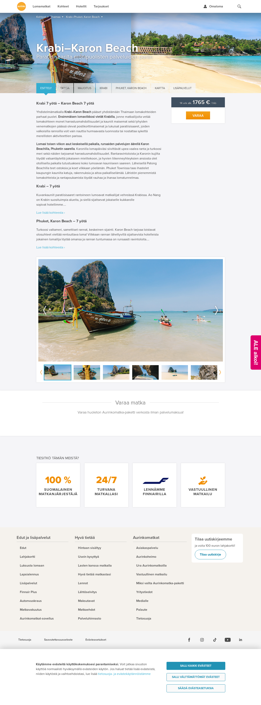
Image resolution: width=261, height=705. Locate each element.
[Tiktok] (214, 639)
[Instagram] (202, 639)
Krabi (103, 88)
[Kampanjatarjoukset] (256, 352)
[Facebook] (189, 639)
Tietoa (64, 88)
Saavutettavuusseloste (58, 639)
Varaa (198, 115)
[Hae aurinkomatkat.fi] (239, 6)
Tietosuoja (24, 639)
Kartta (160, 88)
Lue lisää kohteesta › (50, 213)
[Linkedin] (240, 639)
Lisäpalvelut (182, 88)
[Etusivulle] (21, 6)
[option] (130, 310)
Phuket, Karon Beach (131, 88)
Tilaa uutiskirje (210, 555)
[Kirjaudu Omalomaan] (213, 6)
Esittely (46, 88)
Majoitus (84, 88)
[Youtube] (227, 639)
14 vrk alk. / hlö (198, 103)
